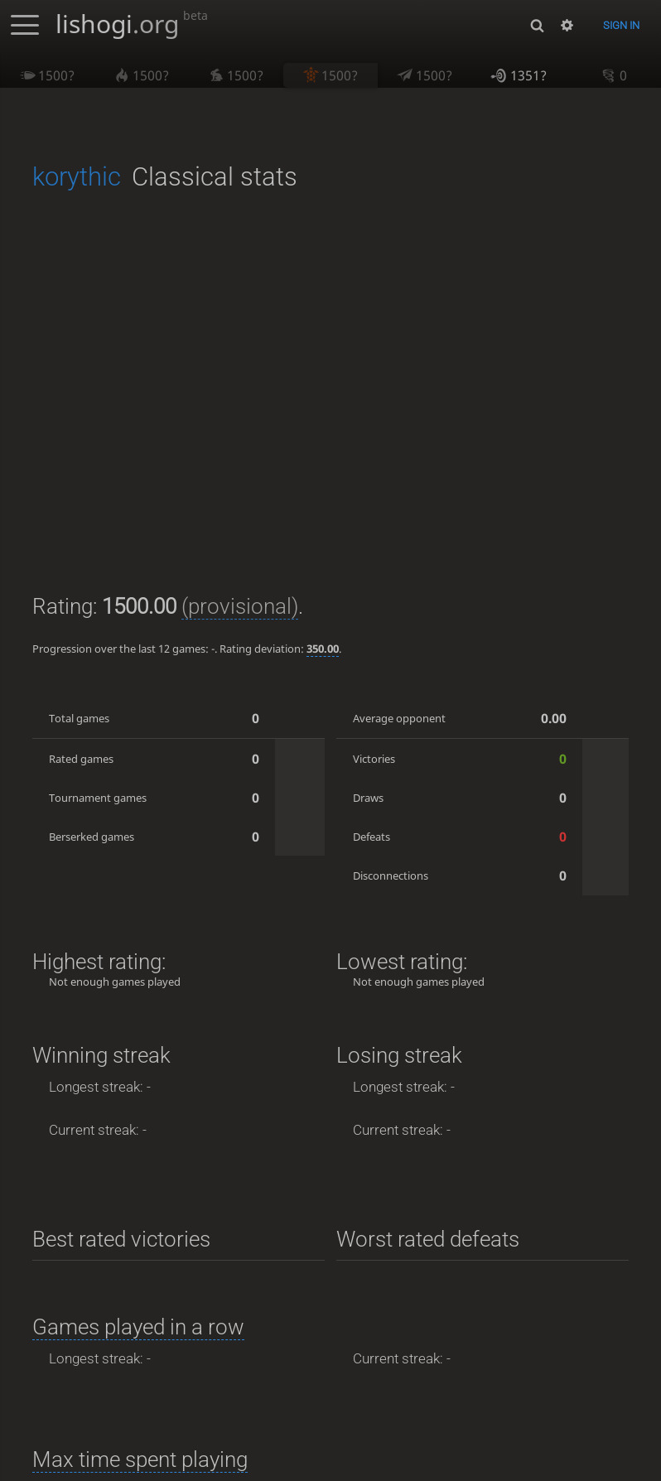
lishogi (131, 24)
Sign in (621, 25)
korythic (76, 177)
